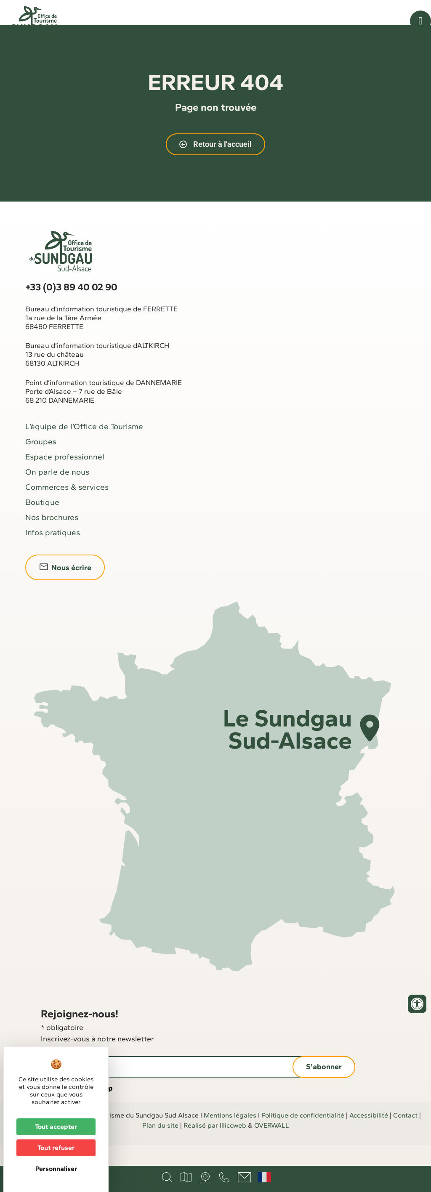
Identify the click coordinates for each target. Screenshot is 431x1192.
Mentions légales (230, 1136)
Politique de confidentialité (302, 1136)
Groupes (40, 462)
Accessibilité (368, 1136)
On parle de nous (57, 493)
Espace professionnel (64, 478)
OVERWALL (271, 1146)
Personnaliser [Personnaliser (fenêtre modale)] (56, 1169)
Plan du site (160, 1146)
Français (264, 1177)
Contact (405, 1136)
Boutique (42, 523)
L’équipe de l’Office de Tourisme (84, 447)
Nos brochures (51, 538)
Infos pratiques (52, 553)
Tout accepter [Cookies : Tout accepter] (56, 1127)
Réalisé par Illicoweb (215, 1146)
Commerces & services (67, 508)
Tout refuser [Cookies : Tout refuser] (55, 1148)
